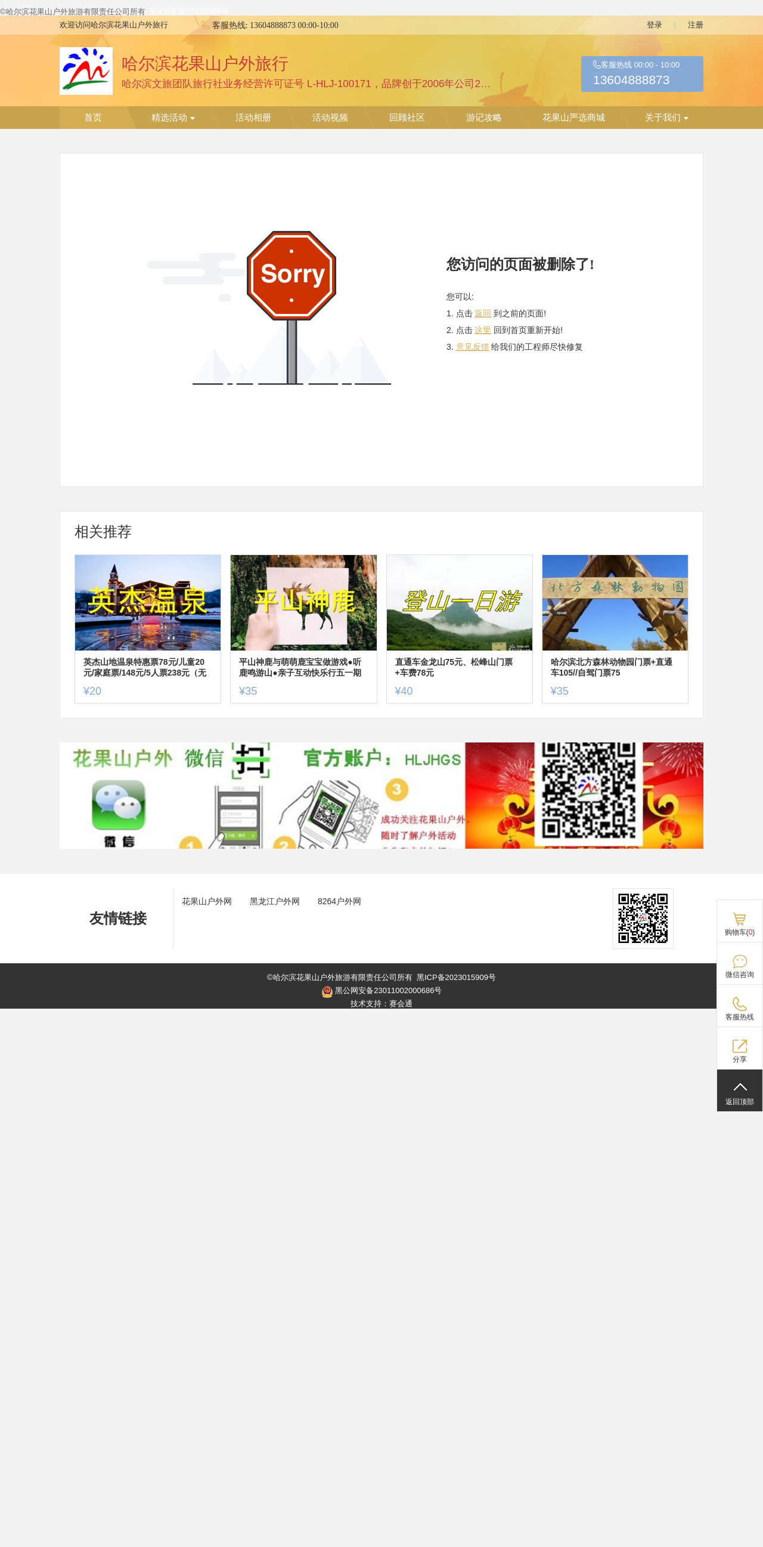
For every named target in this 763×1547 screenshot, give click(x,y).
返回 (482, 313)
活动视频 (330, 117)
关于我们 (666, 117)
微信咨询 (739, 974)
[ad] (381, 846)
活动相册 (253, 117)
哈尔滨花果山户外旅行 (205, 63)
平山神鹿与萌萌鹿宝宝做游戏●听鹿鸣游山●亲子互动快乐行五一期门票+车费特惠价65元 (300, 667)
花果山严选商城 (573, 117)
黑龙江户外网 (275, 901)
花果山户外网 (207, 901)
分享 (740, 1059)
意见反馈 (472, 347)
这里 (482, 330)
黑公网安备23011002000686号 (381, 992)
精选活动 (173, 117)
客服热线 (739, 1017)
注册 (695, 24)
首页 (93, 117)
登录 (654, 24)
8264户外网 (339, 901)
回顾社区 (407, 117)
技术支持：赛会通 (381, 1003)
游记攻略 (484, 117)
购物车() (740, 932)
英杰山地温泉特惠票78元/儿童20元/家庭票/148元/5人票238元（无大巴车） (144, 667)
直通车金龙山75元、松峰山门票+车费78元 (454, 667)
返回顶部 (739, 1102)
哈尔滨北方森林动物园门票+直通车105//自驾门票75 (611, 667)
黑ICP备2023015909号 (189, 11)
